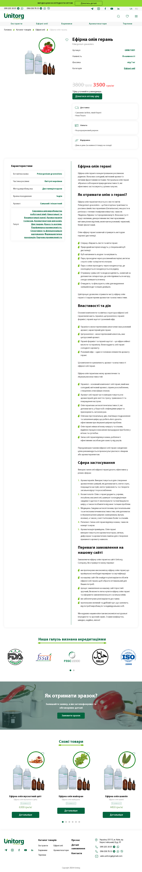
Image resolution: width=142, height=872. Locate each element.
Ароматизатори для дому (48, 221)
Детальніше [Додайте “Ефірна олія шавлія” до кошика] (116, 815)
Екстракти (16, 24)
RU (136, 9)
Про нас (75, 840)
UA (131, 9)
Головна (8, 30)
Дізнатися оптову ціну (87, 96)
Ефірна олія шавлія (116, 796)
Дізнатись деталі (89, 3)
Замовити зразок (71, 716)
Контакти (76, 853)
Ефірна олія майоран (71, 796)
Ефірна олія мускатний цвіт (25, 796)
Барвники (66, 24)
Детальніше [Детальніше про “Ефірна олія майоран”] (71, 811)
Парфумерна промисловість (46, 228)
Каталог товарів (24, 30)
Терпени (127, 24)
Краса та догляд (53, 224)
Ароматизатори (98, 24)
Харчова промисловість (49, 237)
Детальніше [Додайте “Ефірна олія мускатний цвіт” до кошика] (25, 815)
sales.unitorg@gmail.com (111, 856)
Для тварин (37, 224)
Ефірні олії (42, 24)
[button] (70, 670)
